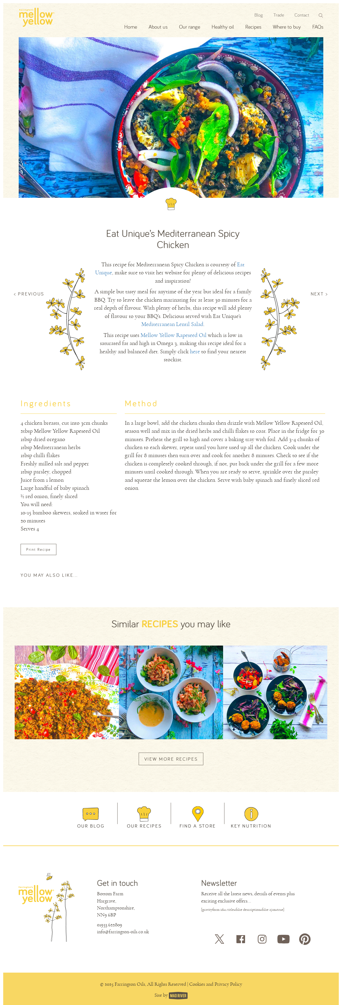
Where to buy (287, 26)
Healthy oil (223, 26)
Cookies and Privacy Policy (215, 984)
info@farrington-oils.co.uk (123, 931)
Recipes (253, 26)
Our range (189, 26)
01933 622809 (109, 924)
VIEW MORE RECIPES (171, 759)
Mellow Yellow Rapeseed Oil (174, 335)
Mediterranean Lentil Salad (172, 324)
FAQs (317, 26)
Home (130, 26)
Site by (161, 995)
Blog (258, 15)
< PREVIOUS (29, 294)
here (195, 351)
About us (158, 26)
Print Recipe (38, 549)
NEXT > (319, 294)
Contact (301, 15)
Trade (278, 15)
